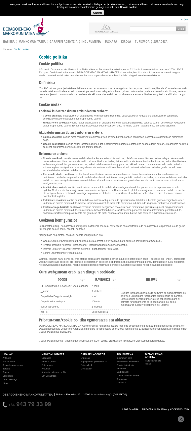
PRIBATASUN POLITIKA (154, 409)
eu (182, 19)
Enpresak (85, 358)
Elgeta (6, 372)
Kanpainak (122, 379)
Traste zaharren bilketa (128, 375)
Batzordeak (47, 365)
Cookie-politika (128, 7)
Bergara (6, 368)
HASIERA (9, 41)
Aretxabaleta (9, 361)
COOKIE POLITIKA (180, 409)
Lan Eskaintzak (49, 376)
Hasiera (7, 49)
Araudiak (46, 368)
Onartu (97, 12)
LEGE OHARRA (130, 409)
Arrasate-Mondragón (13, 365)
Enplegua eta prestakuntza (94, 361)
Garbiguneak (123, 372)
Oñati (5, 383)
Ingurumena (91, 41)
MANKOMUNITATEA (53, 354)
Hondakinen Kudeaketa (128, 361)
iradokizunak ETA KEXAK (106, 31)
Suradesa (160, 41)
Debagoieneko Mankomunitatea (26, 27)
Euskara (111, 41)
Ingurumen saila (124, 358)
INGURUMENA (125, 354)
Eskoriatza (8, 376)
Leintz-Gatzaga (10, 379)
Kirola (126, 41)
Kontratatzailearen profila (54, 372)
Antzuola (7, 358)
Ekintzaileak (86, 365)
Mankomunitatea (32, 41)
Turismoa (142, 41)
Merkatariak (86, 368)
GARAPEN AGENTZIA (93, 354)
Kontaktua (122, 382)
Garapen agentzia (64, 41)
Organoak (46, 358)
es (186, 19)
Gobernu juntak (49, 361)
